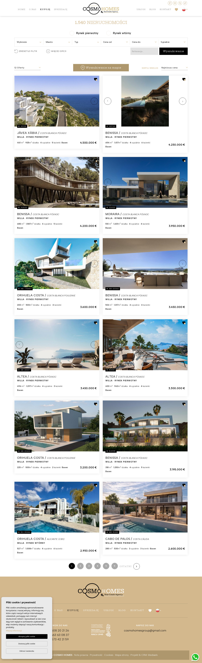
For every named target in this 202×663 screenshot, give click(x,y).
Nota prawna (81, 655)
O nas (32, 9)
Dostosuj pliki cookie (26, 643)
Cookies (108, 655)
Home (21, 9)
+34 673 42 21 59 (57, 639)
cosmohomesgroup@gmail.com (145, 630)
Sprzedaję (60, 9)
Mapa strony (122, 655)
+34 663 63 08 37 (57, 635)
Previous (19, 101)
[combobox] (29, 41)
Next (94, 101)
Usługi (141, 9)
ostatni (125, 566)
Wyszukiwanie (173, 51)
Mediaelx (153, 655)
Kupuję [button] (45, 9)
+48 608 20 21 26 (57, 630)
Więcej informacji (14, 630)
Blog (152, 9)
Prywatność (96, 655)
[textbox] (29, 42)
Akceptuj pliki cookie (26, 636)
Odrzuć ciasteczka (26, 651)
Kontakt (165, 9)
